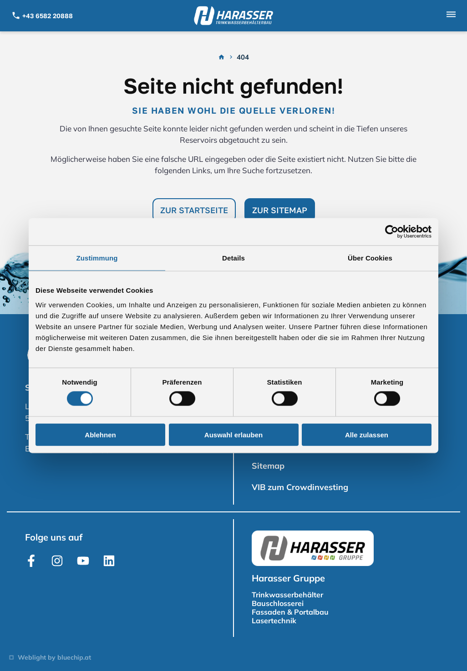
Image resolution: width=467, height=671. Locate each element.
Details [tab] (233, 258)
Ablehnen (100, 434)
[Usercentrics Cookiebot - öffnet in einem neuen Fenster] (391, 232)
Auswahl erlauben (233, 434)
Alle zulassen (366, 434)
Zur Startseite (194, 210)
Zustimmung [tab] (97, 258)
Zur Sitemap (279, 210)
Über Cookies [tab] (370, 258)
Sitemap (268, 466)
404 (243, 57)
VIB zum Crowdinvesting (300, 487)
